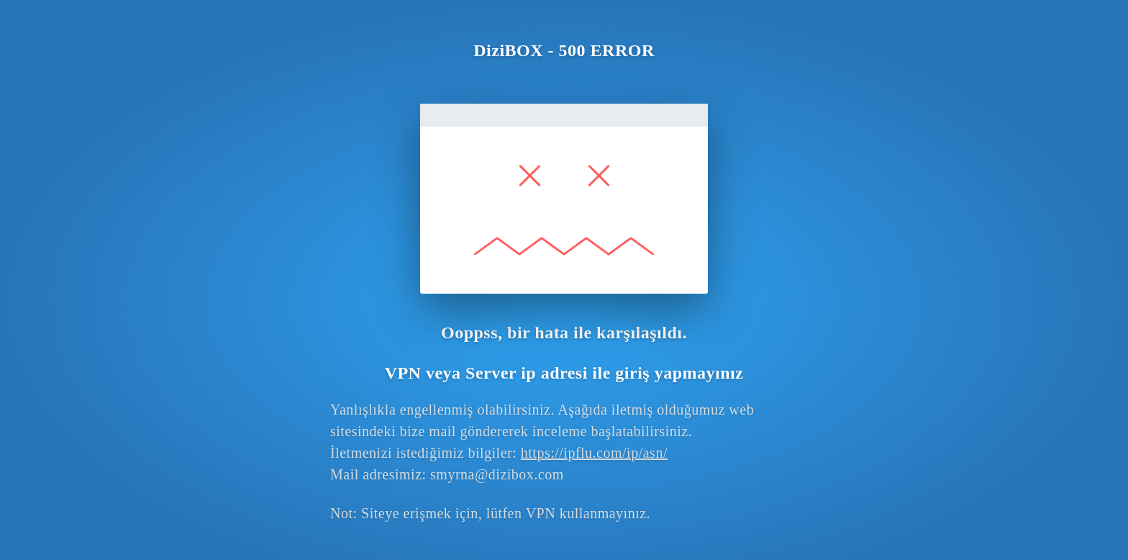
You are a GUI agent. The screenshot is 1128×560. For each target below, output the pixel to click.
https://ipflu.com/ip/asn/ (594, 453)
